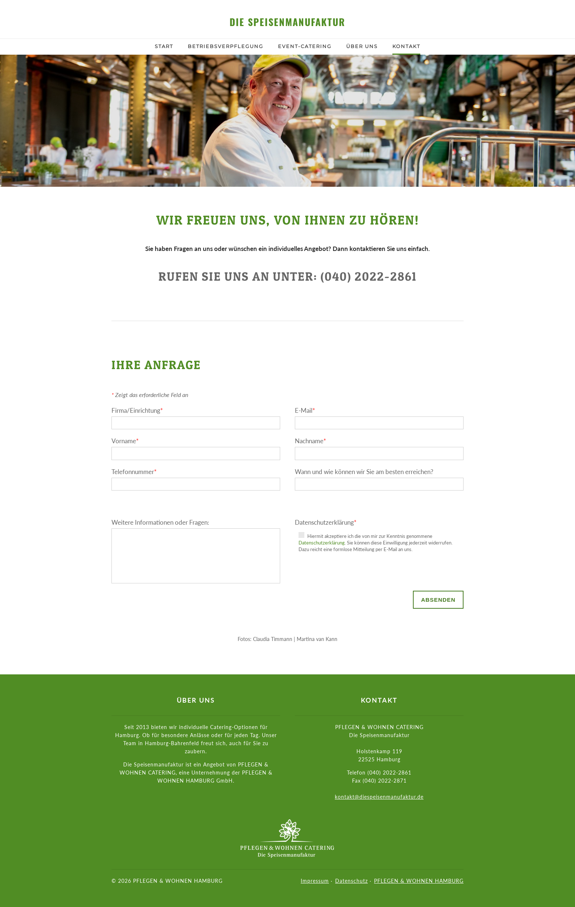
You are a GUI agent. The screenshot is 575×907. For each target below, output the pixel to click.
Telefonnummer (134, 472)
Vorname (125, 441)
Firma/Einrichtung (137, 410)
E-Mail (305, 410)
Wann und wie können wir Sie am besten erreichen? (364, 472)
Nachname (310, 441)
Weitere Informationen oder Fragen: (160, 522)
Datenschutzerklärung (325, 522)
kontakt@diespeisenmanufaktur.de (379, 797)
